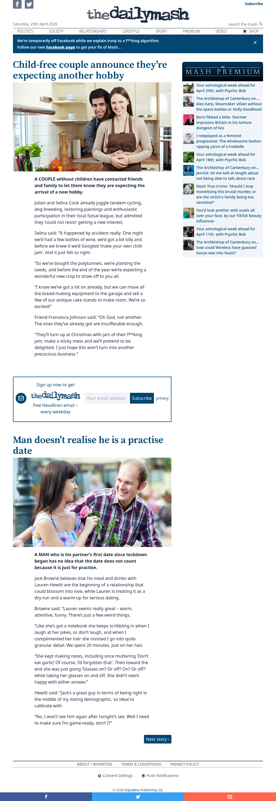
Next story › (157, 739)
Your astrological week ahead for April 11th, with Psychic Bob (225, 231)
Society (56, 31)
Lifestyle (131, 31)
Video (221, 31)
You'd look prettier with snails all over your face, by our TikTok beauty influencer (228, 216)
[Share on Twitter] (138, 796)
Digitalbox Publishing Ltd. (144, 790)
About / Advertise (94, 764)
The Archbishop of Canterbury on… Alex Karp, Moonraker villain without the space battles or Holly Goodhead (229, 104)
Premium (191, 31)
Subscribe (142, 398)
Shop (251, 31)
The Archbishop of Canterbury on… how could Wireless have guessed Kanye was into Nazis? (227, 247)
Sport (161, 31)
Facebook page (60, 47)
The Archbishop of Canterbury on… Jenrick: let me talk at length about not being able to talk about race (227, 173)
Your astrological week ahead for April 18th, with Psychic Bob (225, 157)
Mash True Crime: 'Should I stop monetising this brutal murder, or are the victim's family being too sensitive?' (226, 194)
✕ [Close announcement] (255, 42)
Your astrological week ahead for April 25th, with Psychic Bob (225, 88)
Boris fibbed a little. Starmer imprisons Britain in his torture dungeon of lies (223, 122)
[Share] (230, 796)
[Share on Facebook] (46, 796)
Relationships (93, 31)
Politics (25, 31)
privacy (162, 398)
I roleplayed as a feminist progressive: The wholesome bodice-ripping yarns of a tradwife (229, 141)
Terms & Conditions (141, 764)
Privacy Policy (184, 764)
